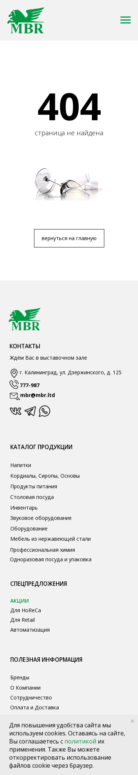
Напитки (20, 465)
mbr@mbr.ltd (37, 395)
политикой (81, 741)
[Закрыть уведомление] (132, 721)
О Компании (25, 687)
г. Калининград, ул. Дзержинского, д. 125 (71, 372)
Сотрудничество (31, 697)
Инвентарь (24, 507)
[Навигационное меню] (125, 20)
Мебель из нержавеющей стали (50, 538)
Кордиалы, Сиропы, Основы (45, 475)
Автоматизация (30, 629)
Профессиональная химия (42, 549)
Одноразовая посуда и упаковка (51, 559)
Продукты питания (33, 486)
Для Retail (22, 619)
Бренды (19, 677)
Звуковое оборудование (41, 517)
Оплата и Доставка (34, 707)
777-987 (30, 385)
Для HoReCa (25, 610)
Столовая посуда (32, 496)
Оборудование (29, 528)
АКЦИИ (19, 600)
